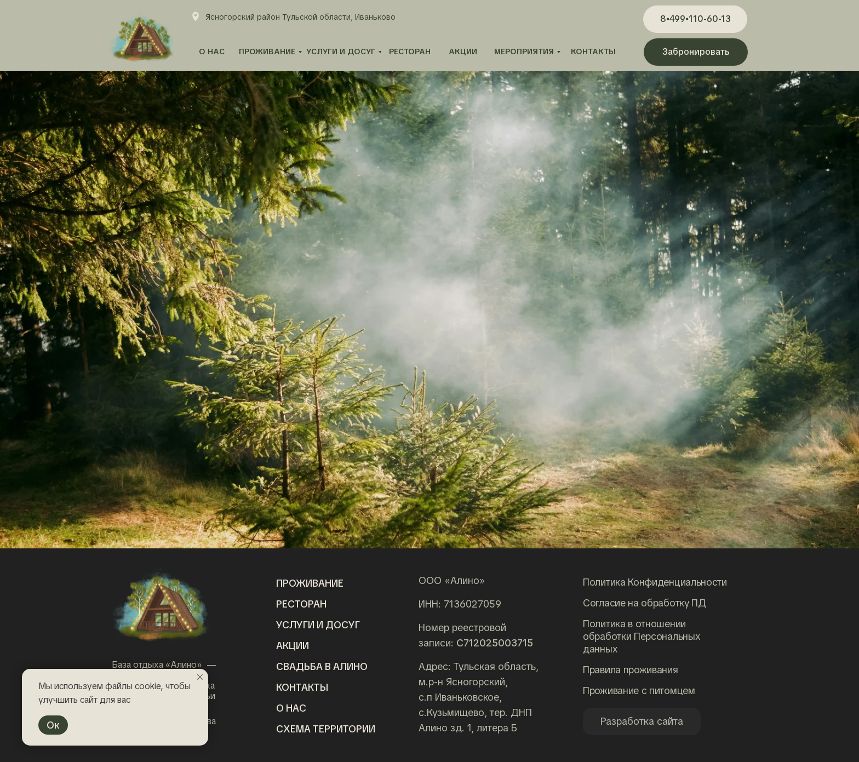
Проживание (309, 583)
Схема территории (325, 729)
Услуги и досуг (318, 624)
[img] (160, 605)
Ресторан (301, 604)
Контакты (302, 687)
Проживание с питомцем (639, 690)
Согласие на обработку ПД (644, 603)
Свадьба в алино (322, 666)
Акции (292, 645)
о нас (291, 708)
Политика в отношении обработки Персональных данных (641, 636)
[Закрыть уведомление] (199, 677)
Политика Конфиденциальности (655, 582)
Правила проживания (630, 669)
